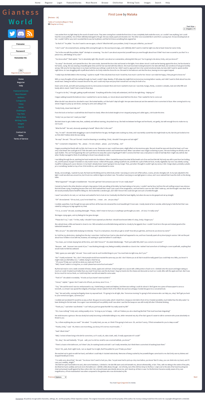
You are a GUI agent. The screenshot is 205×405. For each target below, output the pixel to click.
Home (37, 2)
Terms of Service (21, 138)
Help (168, 2)
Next (195, 377)
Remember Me (21, 58)
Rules (21, 135)
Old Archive (118, 2)
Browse (105, 2)
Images (147, 2)
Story (61, 24)
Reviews (52, 17)
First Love (115, 14)
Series (21, 107)
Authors (21, 97)
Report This (67, 22)
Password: (20, 51)
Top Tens (21, 114)
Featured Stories (74, 2)
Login (59, 2)
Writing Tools (133, 2)
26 (57, 17)
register (125, 383)
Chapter (53, 24)
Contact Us (21, 132)
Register (49, 2)
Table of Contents (55, 22)
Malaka (132, 14)
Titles (21, 104)
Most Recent (91, 2)
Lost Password (25, 73)
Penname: (20, 44)
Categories (21, 100)
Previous (51, 377)
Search (158, 2)
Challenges (21, 110)
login (119, 383)
